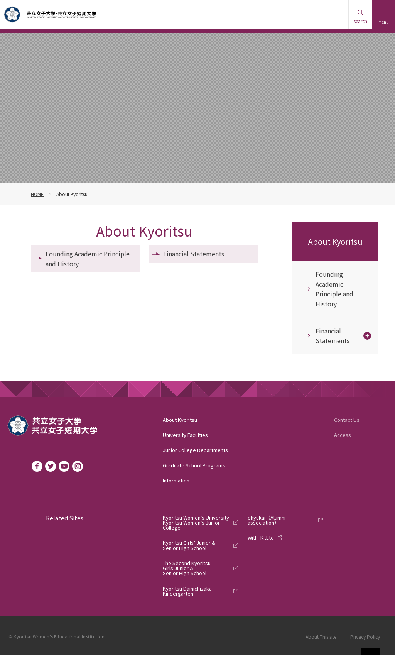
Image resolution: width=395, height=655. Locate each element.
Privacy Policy (365, 636)
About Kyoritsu (335, 241)
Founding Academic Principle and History (88, 258)
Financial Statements (193, 253)
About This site (321, 636)
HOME (37, 194)
